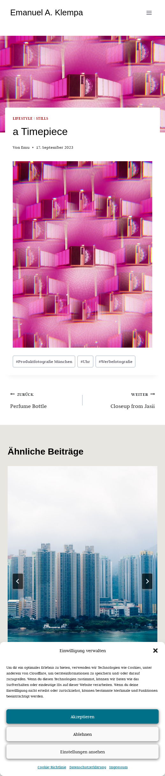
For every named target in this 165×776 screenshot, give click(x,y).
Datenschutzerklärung (87, 767)
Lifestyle (23, 118)
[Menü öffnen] (149, 13)
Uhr (85, 361)
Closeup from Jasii (121, 399)
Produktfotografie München (44, 361)
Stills (42, 118)
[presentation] (82, 566)
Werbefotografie (116, 361)
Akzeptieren (82, 716)
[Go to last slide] (18, 581)
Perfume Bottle (43, 399)
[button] (155, 650)
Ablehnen (82, 734)
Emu (25, 147)
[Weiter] (147, 581)
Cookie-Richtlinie (52, 767)
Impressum (118, 767)
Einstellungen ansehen (82, 752)
